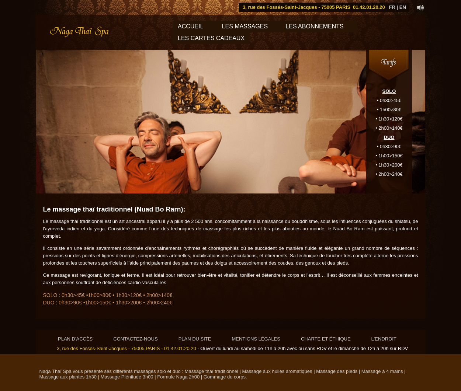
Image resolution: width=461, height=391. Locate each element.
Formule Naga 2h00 (178, 377)
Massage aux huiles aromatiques (277, 371)
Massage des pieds (336, 371)
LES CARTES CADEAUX (211, 38)
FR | (393, 7)
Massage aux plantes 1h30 (68, 377)
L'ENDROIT (383, 339)
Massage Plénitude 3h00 (127, 377)
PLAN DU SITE (194, 339)
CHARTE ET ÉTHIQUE (326, 339)
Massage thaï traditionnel (211, 371)
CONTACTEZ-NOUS (135, 339)
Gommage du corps (225, 377)
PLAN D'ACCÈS (75, 339)
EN (402, 7)
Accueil (190, 26)
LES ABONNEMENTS (318, 26)
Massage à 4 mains (382, 371)
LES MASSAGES (245, 26)
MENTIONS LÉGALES (256, 339)
